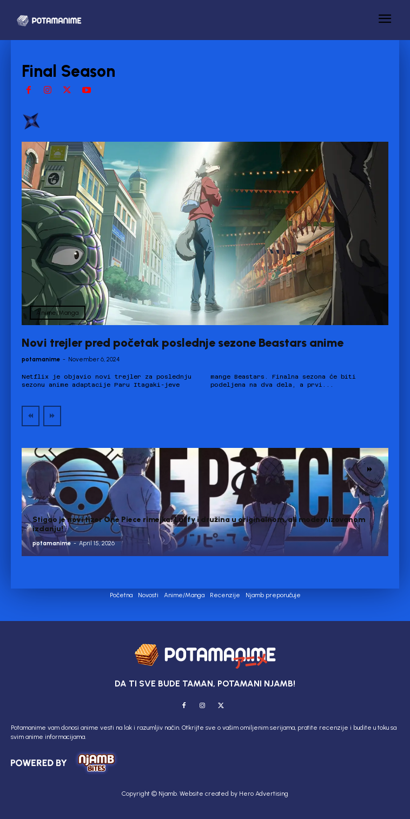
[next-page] (370, 469)
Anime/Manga (57, 312)
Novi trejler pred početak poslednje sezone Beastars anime (182, 342)
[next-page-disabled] (52, 416)
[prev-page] (30, 416)
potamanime (41, 359)
